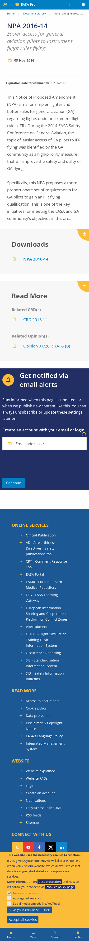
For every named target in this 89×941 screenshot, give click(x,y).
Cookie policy (36, 708)
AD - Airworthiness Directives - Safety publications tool (41, 548)
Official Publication (41, 535)
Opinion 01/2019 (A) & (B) (46, 346)
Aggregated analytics (27, 898)
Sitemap (32, 822)
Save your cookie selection (29, 909)
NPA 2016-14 (35, 259)
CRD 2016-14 (35, 319)
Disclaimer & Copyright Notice (44, 726)
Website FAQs (37, 778)
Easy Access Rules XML (44, 808)
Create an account (40, 793)
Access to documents (42, 701)
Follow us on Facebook (39, 847)
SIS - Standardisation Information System (42, 663)
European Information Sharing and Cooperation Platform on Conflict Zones (47, 614)
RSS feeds (34, 815)
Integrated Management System (45, 746)
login (79, 430)
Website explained (40, 771)
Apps (83, 5)
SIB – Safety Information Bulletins (45, 676)
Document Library (34, 13)
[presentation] (38, 464)
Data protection (38, 715)
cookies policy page (60, 887)
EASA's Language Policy (44, 736)
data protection (50, 881)
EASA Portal (35, 574)
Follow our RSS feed (17, 847)
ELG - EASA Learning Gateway (42, 598)
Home (10, 13)
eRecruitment (36, 626)
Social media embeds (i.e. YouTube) (36, 904)
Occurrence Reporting (43, 653)
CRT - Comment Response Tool (46, 564)
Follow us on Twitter (50, 847)
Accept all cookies (23, 919)
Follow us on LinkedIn (61, 847)
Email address (28, 444)
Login (30, 785)
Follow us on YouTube (28, 847)
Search (55, 937)
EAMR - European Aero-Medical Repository (44, 584)
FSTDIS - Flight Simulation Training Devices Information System (46, 640)
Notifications (36, 800)
